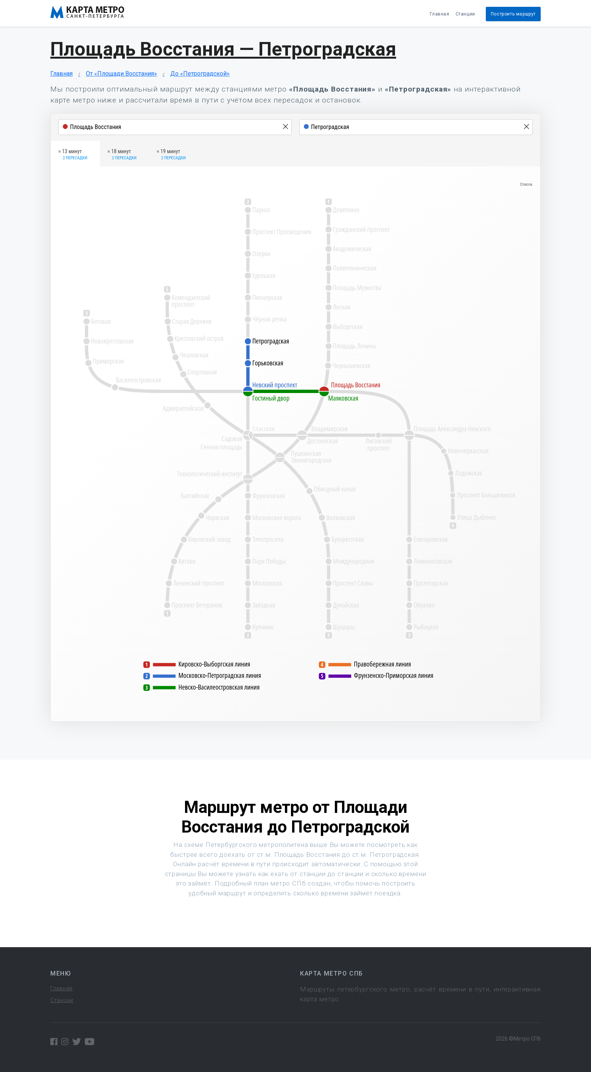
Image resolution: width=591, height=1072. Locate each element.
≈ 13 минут (72, 154)
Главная (439, 14)
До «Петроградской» (200, 73)
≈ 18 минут (122, 154)
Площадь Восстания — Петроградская (223, 49)
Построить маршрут (513, 14)
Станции (465, 14)
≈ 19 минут (171, 154)
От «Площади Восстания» (121, 73)
